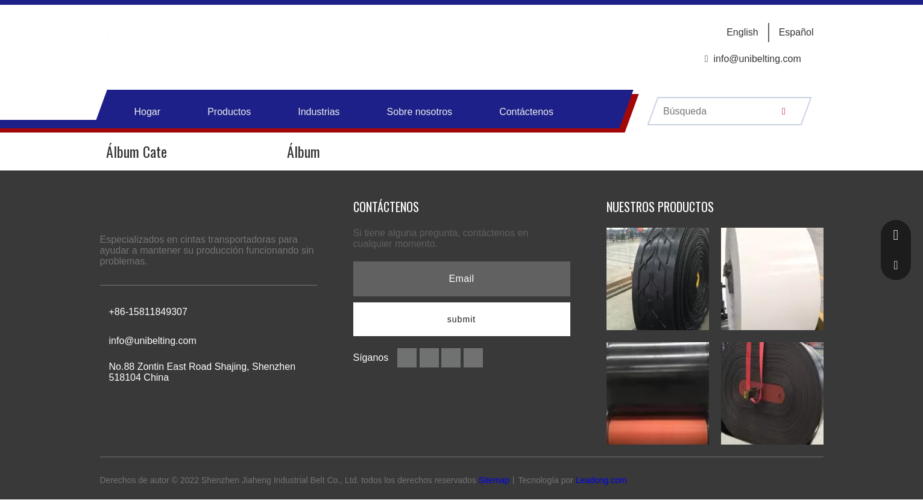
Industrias (318, 112)
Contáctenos (526, 112)
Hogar (147, 112)
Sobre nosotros (420, 112)
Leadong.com (601, 480)
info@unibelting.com (757, 59)
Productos (229, 112)
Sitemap (494, 480)
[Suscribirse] (461, 319)
